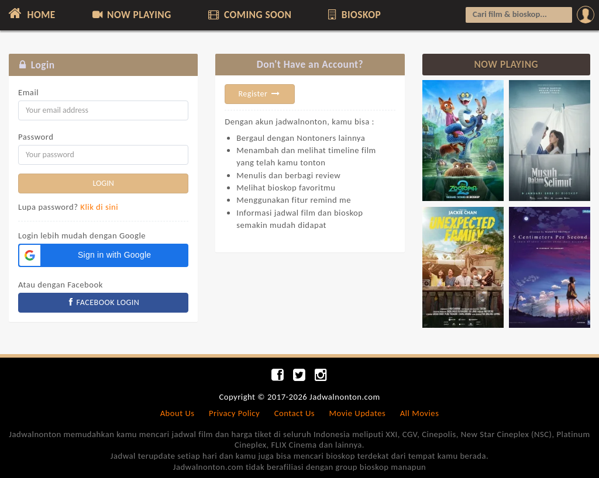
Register (259, 94)
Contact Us (294, 413)
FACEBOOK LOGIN (103, 302)
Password (35, 136)
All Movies (419, 413)
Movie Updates (357, 413)
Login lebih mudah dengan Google (82, 235)
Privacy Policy (234, 413)
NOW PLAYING (130, 14)
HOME (31, 13)
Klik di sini (99, 207)
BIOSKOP (353, 14)
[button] (103, 255)
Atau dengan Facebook (60, 284)
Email (28, 92)
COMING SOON (248, 14)
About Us (177, 413)
